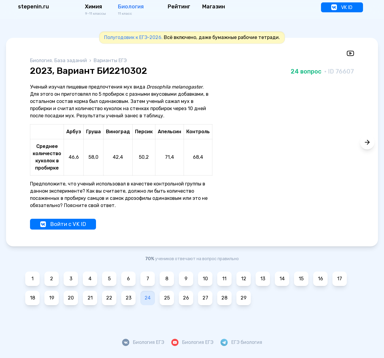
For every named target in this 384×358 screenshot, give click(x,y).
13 (262, 278)
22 (109, 298)
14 (282, 278)
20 (71, 298)
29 (244, 298)
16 (320, 278)
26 (186, 298)
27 (205, 298)
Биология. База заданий (59, 60)
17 (339, 278)
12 (243, 278)
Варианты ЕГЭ (110, 60)
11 (224, 278)
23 (128, 298)
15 (301, 278)
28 (224, 298)
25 (167, 298)
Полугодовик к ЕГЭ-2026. (133, 37)
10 (205, 278)
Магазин (213, 6)
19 (51, 298)
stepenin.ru (33, 6)
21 (90, 298)
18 (32, 298)
